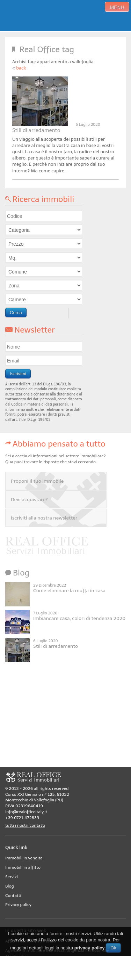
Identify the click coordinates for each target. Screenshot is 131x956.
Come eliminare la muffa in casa (69, 591)
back (21, 68)
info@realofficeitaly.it (26, 811)
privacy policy (89, 947)
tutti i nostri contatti (25, 825)
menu (117, 7)
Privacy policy (18, 904)
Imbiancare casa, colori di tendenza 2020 (79, 618)
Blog (9, 886)
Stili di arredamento (36, 130)
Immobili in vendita (24, 858)
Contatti (13, 895)
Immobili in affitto (23, 867)
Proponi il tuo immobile (37, 481)
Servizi (11, 876)
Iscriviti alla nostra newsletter (44, 518)
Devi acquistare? (29, 499)
